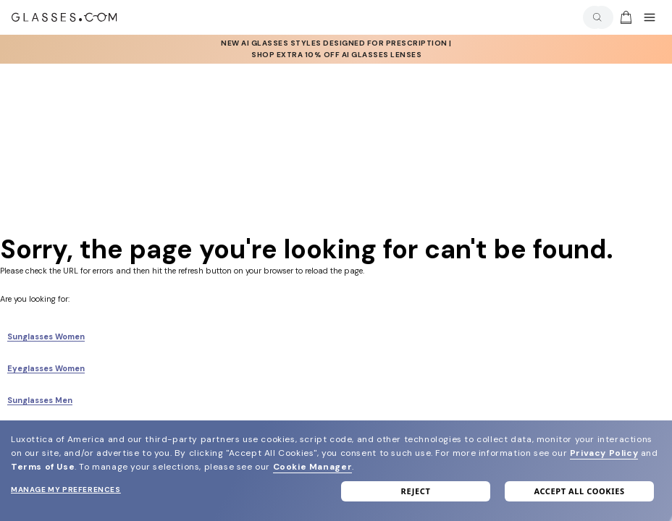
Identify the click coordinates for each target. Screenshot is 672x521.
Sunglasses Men (39, 400)
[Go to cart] (624, 17)
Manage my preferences (66, 489)
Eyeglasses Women (46, 368)
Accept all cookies (579, 491)
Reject (416, 491)
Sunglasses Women (46, 336)
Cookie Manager (312, 467)
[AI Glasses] (336, 49)
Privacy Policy (604, 453)
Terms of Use (43, 467)
